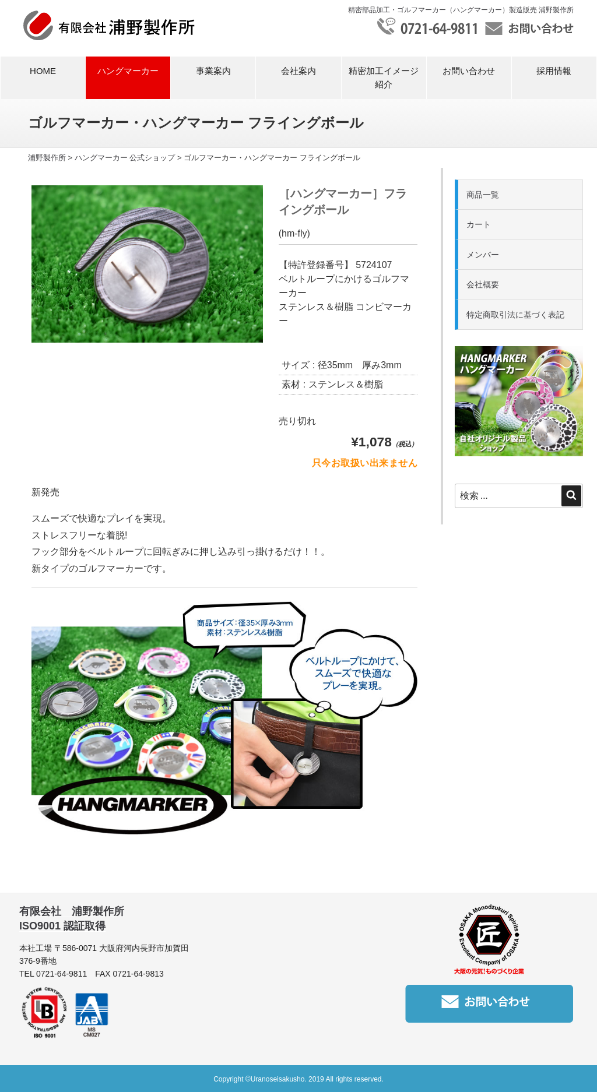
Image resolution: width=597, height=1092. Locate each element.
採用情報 (553, 71)
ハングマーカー (128, 71)
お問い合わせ (469, 71)
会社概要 (482, 284)
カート (478, 224)
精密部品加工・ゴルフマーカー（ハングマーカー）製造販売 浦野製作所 (461, 10)
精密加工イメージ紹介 (384, 77)
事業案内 (213, 71)
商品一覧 (482, 194)
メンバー (482, 254)
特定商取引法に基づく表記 (515, 314)
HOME (43, 71)
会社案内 (298, 71)
